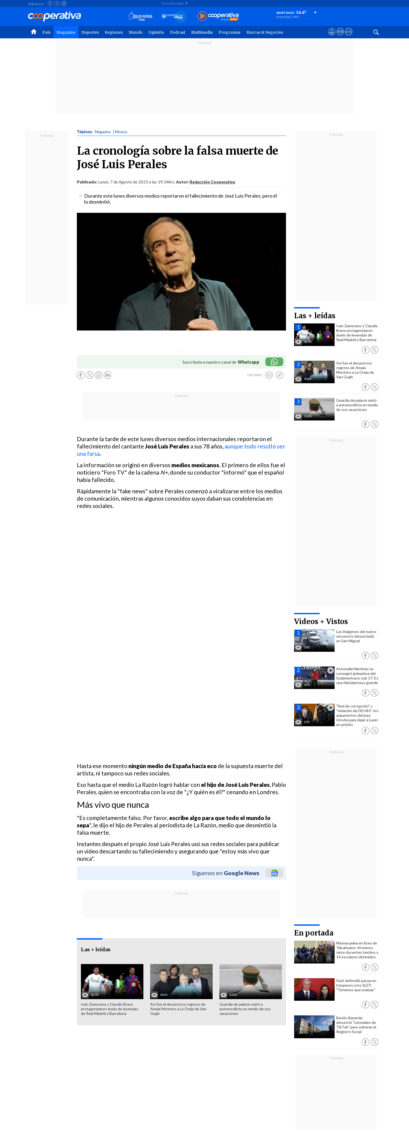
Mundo (136, 32)
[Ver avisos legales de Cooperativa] (331, 36)
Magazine (65, 32)
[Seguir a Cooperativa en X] (57, 3)
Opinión (156, 32)
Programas (229, 32)
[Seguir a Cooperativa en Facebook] (50, 3)
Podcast (177, 32)
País (46, 32)
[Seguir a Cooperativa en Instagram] (64, 3)
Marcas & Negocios (264, 32)
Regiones (114, 32)
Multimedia (202, 32)
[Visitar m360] (340, 36)
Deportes (90, 32)
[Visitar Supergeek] (348, 36)
